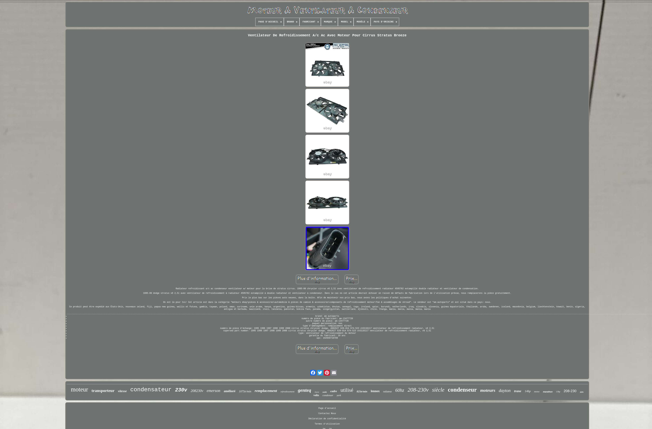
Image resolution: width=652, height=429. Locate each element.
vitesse (122, 391)
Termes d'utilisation (327, 424)
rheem (317, 392)
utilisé (347, 390)
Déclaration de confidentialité (327, 419)
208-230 (570, 391)
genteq (304, 390)
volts (316, 395)
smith (324, 392)
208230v (197, 391)
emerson (213, 390)
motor (536, 391)
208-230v (418, 390)
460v (581, 392)
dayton (505, 390)
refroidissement (287, 391)
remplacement (266, 390)
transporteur (102, 390)
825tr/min (362, 391)
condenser (327, 395)
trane (517, 391)
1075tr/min (245, 391)
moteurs (487, 390)
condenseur (462, 389)
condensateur (151, 390)
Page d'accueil (327, 408)
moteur (79, 389)
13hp (558, 391)
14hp (528, 391)
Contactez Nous (327, 413)
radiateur (387, 391)
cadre (333, 391)
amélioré (229, 391)
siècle (438, 390)
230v (181, 390)
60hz (399, 390)
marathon (548, 392)
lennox (375, 391)
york (339, 395)
